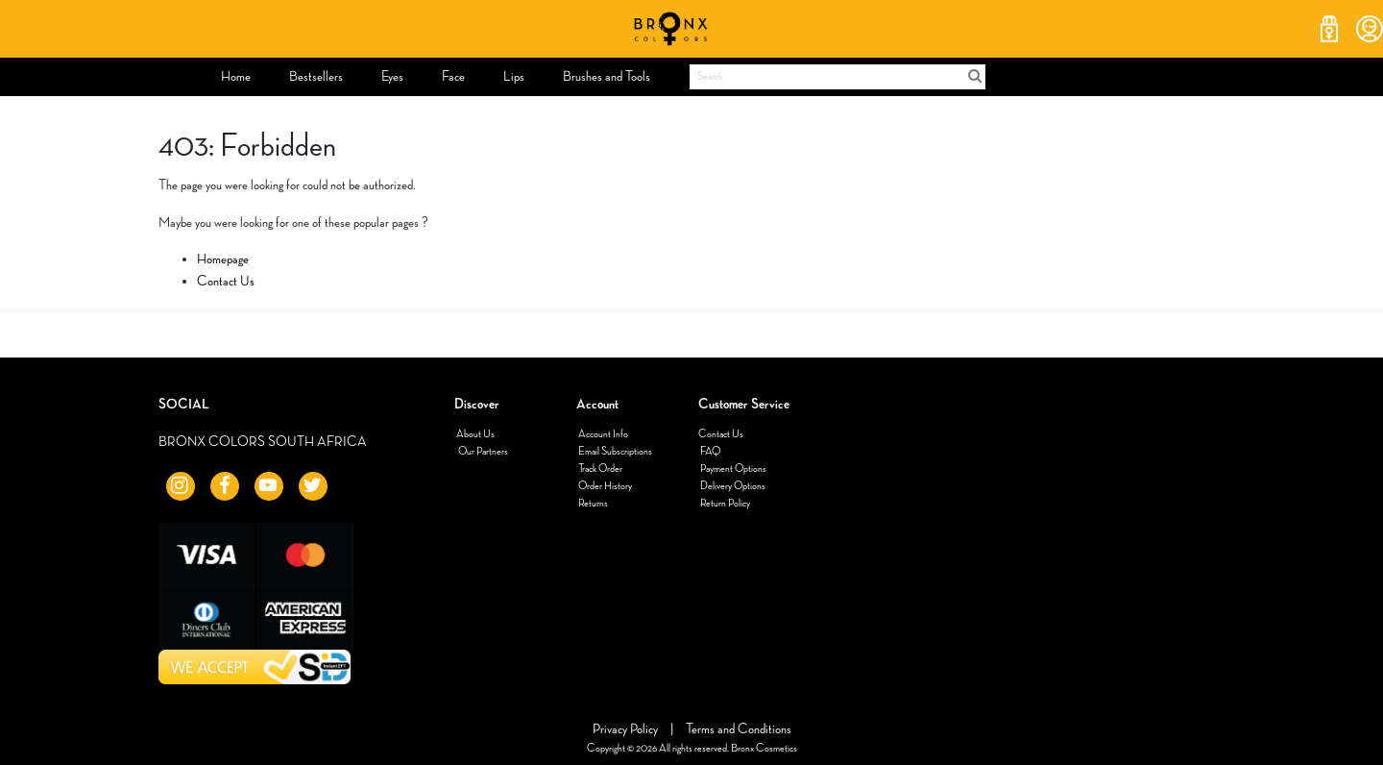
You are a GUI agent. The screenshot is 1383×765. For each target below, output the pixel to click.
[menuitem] (236, 77)
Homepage (223, 259)
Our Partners (482, 451)
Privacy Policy (627, 729)
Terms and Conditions (738, 729)
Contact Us (226, 281)
